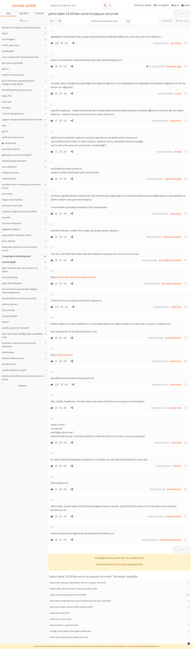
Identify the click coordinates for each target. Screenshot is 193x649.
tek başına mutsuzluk (12, 205)
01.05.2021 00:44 (153, 237)
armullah (176, 442)
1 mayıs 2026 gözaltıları (13, 113)
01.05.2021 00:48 (149, 260)
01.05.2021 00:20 (165, 93)
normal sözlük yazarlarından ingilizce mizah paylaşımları (19, 291)
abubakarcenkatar (171, 283)
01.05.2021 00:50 (152, 283)
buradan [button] (118, 564)
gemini (5, 131)
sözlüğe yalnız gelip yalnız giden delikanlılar (70, 631)
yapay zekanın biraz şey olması (16, 235)
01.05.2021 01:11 (159, 407)
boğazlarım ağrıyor (11, 229)
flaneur (177, 465)
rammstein (7, 193)
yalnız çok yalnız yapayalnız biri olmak (68, 594)
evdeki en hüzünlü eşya (13, 74)
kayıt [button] (127, 557)
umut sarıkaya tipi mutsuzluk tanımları (20, 57)
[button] (143, 5)
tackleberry (175, 361)
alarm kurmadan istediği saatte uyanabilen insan (22, 335)
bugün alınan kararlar (12, 199)
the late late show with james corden (75, 277)
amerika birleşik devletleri (14, 160)
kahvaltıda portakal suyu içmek (17, 89)
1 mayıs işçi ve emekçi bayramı (16, 256)
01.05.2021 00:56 (155, 337)
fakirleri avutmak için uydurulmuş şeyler (21, 27)
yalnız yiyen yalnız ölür (60, 619)
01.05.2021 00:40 (164, 151)
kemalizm (6, 107)
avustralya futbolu (11, 149)
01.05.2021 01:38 (157, 489)
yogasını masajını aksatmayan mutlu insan (22, 119)
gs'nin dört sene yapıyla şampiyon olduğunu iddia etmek (18, 82)
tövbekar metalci (172, 236)
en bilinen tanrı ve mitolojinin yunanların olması (21, 186)
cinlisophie (175, 384)
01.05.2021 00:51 (161, 306)
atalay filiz (7, 95)
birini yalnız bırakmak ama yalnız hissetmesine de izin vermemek (80, 600)
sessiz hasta (9, 143)
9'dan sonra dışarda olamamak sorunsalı (69, 637)
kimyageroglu (174, 66)
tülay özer (7, 101)
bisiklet (5, 322)
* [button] (162, 36)
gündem (24, 13)
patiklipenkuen (173, 337)
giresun (5, 68)
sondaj (177, 151)
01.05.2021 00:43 (154, 178)
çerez (127, 646)
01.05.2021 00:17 (161, 43)
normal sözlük (24, 5)
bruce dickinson (9, 166)
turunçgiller (161, 5)
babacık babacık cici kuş (13, 358)
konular (40, 13)
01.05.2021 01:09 (159, 361)
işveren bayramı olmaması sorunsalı (19, 298)
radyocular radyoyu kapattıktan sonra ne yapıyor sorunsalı (78, 582)
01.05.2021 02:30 (149, 539)
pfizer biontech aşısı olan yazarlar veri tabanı (20, 270)
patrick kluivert (9, 364)
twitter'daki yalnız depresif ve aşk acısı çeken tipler (73, 588)
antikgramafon (173, 516)
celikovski (176, 306)
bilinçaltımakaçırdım (170, 539)
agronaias (176, 43)
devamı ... (23, 385)
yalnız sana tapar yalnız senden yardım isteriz (71, 606)
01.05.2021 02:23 (155, 516)
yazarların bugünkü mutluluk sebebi (19, 211)
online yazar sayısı (10, 45)
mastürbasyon (64, 354)
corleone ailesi (9, 178)
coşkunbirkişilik (172, 178)
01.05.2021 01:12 (162, 442)
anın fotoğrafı (8, 39)
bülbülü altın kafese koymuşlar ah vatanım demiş (22, 377)
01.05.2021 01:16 (164, 466)
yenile (24, 20)
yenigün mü (175, 407)
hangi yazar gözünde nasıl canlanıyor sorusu (19, 248)
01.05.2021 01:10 (160, 384)
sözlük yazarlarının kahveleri (15, 327)
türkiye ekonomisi (10, 172)
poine (178, 93)
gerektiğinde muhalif (170, 260)
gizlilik (134, 646)
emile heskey (8, 352)
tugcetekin (175, 120)
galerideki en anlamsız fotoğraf (16, 154)
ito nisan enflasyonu (11, 223)
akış (8, 13)
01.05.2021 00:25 (160, 120)
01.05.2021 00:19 (157, 66)
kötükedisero (174, 489)
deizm (5, 33)
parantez (6, 217)
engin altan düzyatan (12, 283)
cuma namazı (8, 310)
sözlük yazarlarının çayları (14, 370)
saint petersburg (10, 277)
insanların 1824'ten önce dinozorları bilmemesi (19, 345)
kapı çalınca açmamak (12, 62)
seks (4, 125)
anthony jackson (10, 304)
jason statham (9, 241)
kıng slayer (175, 213)
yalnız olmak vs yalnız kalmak (64, 625)
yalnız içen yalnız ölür (60, 612)
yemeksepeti (8, 51)
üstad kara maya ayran (13, 137)
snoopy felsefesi (9, 316)
